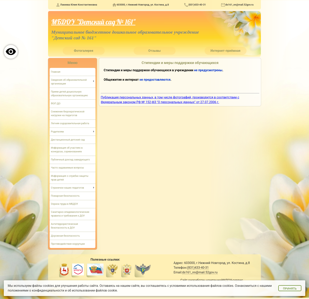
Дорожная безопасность (65, 235)
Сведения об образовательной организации (69, 81)
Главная (55, 71)
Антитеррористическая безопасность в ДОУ (64, 225)
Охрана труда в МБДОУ (64, 204)
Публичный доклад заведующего (70, 159)
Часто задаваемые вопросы (67, 167)
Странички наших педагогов (67, 187)
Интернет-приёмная (225, 51)
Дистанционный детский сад (68, 139)
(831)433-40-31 (197, 4)
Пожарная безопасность (65, 195)
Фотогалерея (83, 51)
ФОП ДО (55, 103)
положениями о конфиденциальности (36, 290)
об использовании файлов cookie (92, 290)
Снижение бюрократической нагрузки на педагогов (67, 113)
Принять (290, 288)
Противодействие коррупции (68, 243)
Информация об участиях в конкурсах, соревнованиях (67, 149)
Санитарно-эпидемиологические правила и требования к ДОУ (70, 214)
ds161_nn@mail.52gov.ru (239, 4)
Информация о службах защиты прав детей (69, 177)
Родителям (57, 131)
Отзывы (154, 51)
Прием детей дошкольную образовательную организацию (69, 93)
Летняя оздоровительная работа (70, 123)
